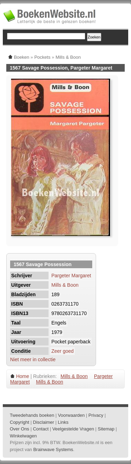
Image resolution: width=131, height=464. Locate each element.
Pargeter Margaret (71, 275)
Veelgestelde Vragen (73, 428)
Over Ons (19, 428)
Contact (41, 428)
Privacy (95, 415)
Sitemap (106, 428)
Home (22, 376)
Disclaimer (43, 422)
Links (63, 422)
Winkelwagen (23, 435)
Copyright (19, 422)
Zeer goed (62, 351)
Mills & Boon (65, 285)
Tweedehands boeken (32, 415)
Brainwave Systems (53, 449)
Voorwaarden (71, 415)
